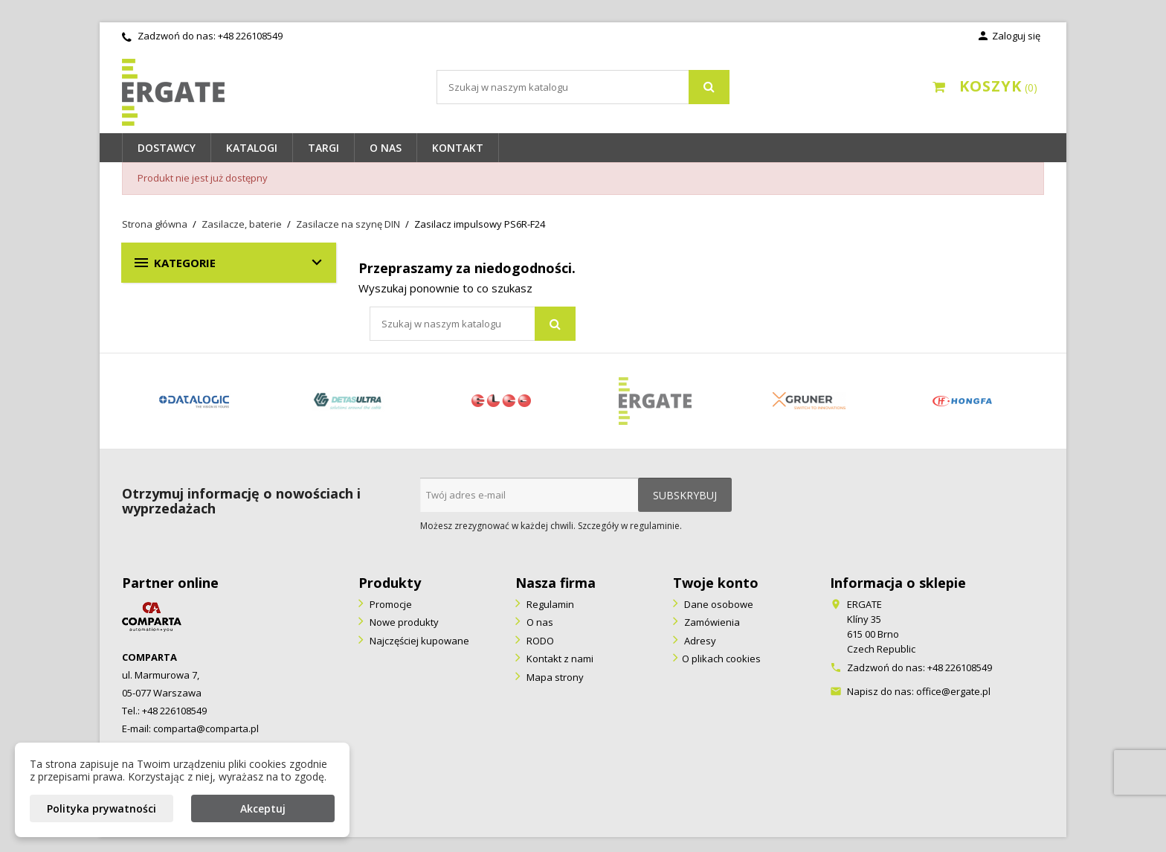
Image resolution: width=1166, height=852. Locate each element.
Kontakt (457, 148)
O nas (386, 148)
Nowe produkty (403, 622)
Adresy (699, 640)
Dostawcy (167, 148)
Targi (323, 148)
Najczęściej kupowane (418, 640)
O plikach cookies (721, 658)
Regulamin (549, 604)
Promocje (389, 604)
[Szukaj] (583, 87)
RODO (539, 640)
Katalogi (251, 148)
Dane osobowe (717, 604)
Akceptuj (263, 808)
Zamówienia (711, 622)
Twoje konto (715, 583)
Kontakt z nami (558, 658)
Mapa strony (554, 677)
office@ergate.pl (953, 691)
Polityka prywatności (101, 808)
